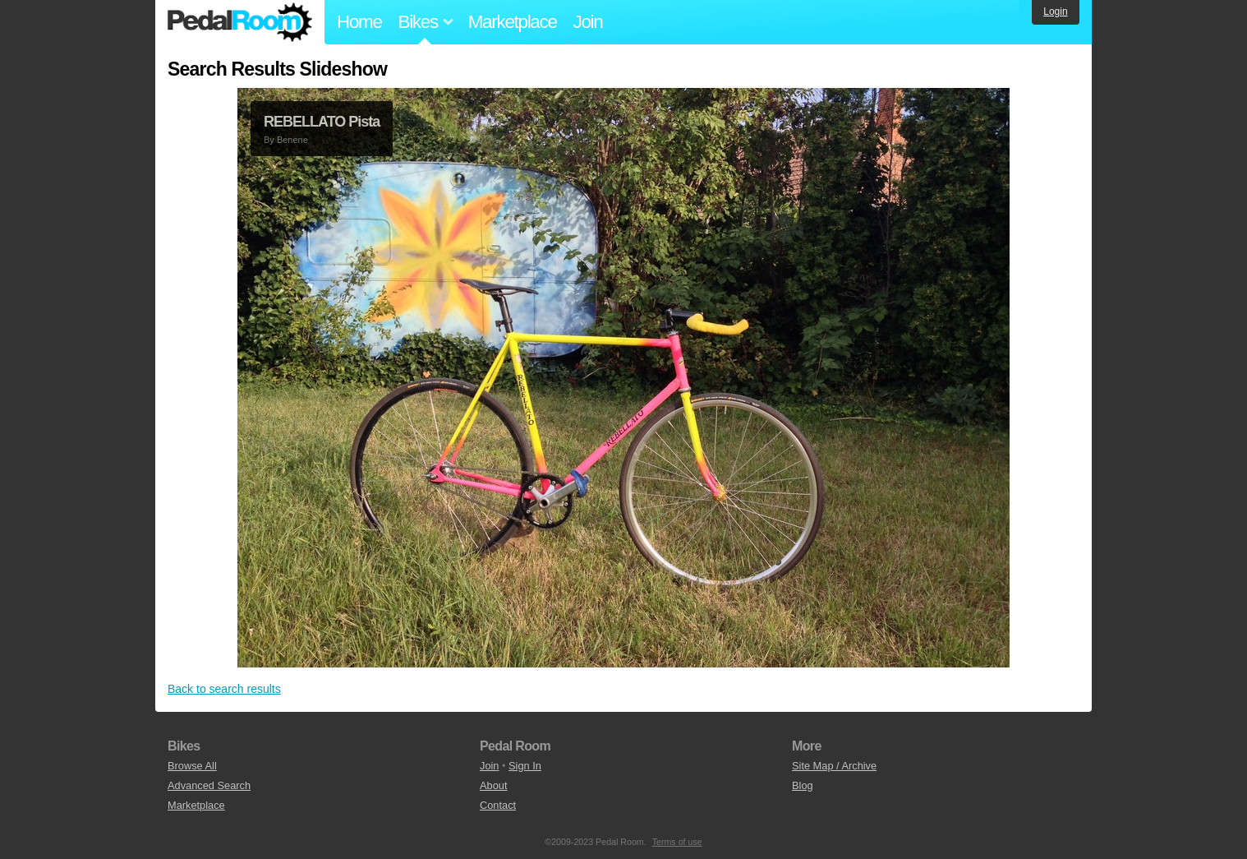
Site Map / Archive (834, 766)
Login (1055, 11)
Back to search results (224, 688)
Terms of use (677, 842)
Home (359, 22)
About (493, 785)
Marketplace (512, 22)
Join (588, 22)
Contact (498, 805)
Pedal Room (240, 22)
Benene (292, 140)
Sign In (524, 766)
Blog (802, 785)
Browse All (192, 766)
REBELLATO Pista (322, 121)
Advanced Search (209, 785)
